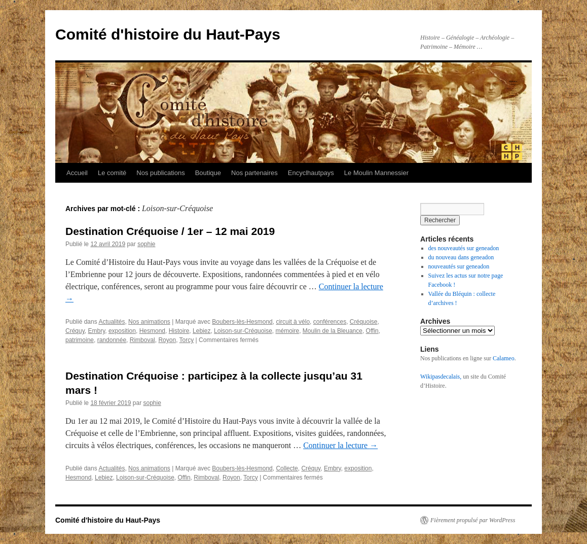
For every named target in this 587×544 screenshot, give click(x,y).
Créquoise (364, 321)
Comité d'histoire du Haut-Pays (167, 34)
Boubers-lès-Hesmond (242, 321)
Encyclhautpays (311, 173)
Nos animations (149, 321)
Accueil (77, 173)
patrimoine (79, 340)
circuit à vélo (293, 321)
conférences (329, 321)
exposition (122, 330)
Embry (96, 330)
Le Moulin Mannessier (376, 173)
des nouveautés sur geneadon (463, 248)
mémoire (287, 330)
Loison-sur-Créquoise (243, 330)
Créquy (75, 330)
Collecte (287, 468)
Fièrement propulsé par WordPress (472, 520)
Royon (167, 340)
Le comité (112, 173)
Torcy (186, 340)
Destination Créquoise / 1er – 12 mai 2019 (170, 231)
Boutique (208, 173)
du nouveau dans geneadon (461, 257)
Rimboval (142, 340)
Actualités (111, 321)
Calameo (504, 358)
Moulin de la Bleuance (332, 330)
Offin (372, 330)
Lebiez (201, 330)
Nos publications (160, 173)
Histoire (179, 330)
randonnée (111, 340)
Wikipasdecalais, (440, 376)
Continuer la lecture (340, 445)
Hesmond (152, 330)
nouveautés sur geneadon (459, 266)
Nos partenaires (254, 173)
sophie (146, 244)
